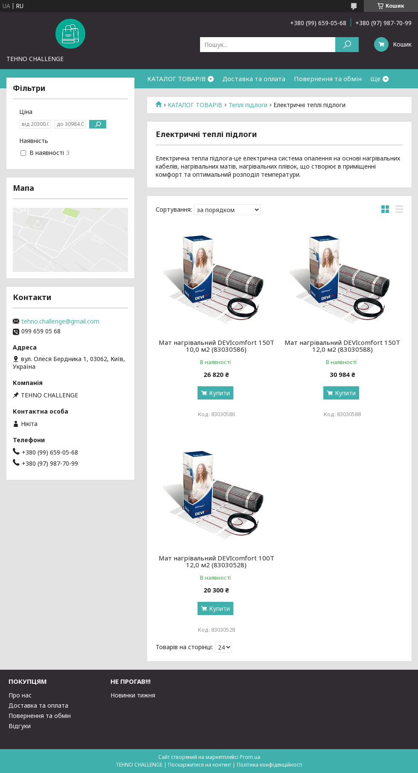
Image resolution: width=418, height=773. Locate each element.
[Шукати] (347, 44)
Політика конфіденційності (269, 764)
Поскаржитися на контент (199, 764)
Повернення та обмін (328, 78)
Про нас (20, 695)
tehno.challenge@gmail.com (60, 321)
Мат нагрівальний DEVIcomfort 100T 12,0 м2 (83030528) (216, 561)
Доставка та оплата (253, 78)
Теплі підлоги (248, 105)
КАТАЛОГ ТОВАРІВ (176, 78)
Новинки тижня (132, 695)
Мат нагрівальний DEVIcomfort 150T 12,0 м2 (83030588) (342, 346)
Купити (219, 393)
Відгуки (20, 726)
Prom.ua (250, 757)
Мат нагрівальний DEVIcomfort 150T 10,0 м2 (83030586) (216, 346)
